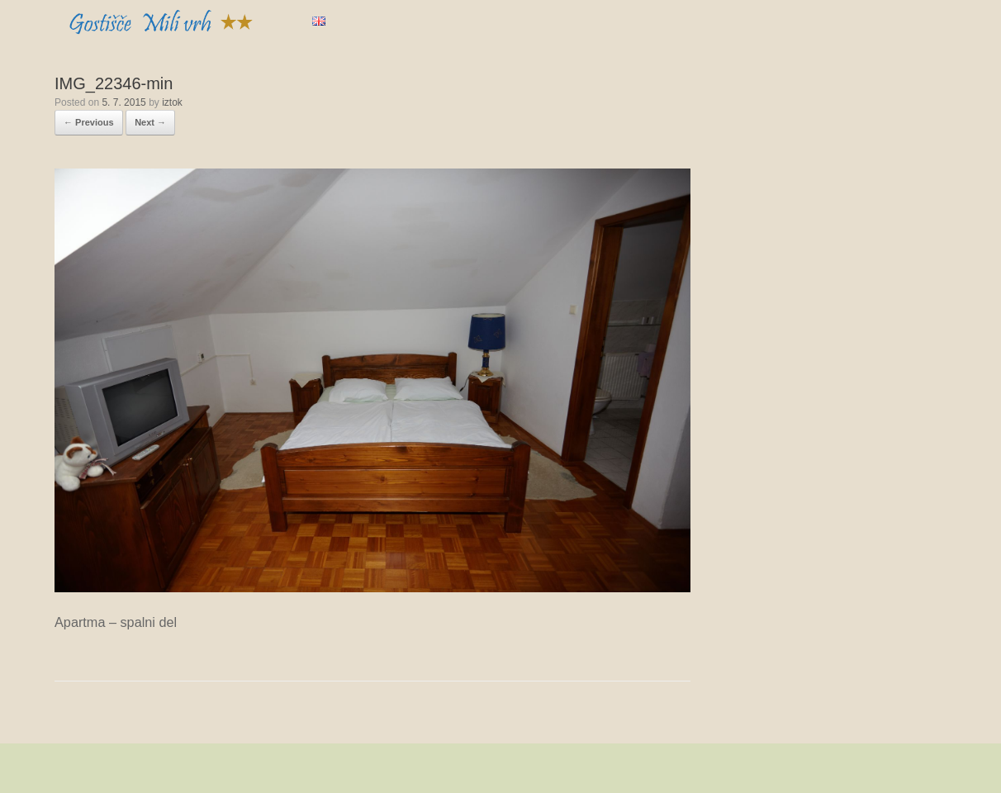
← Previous (89, 122)
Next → (150, 122)
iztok (172, 102)
